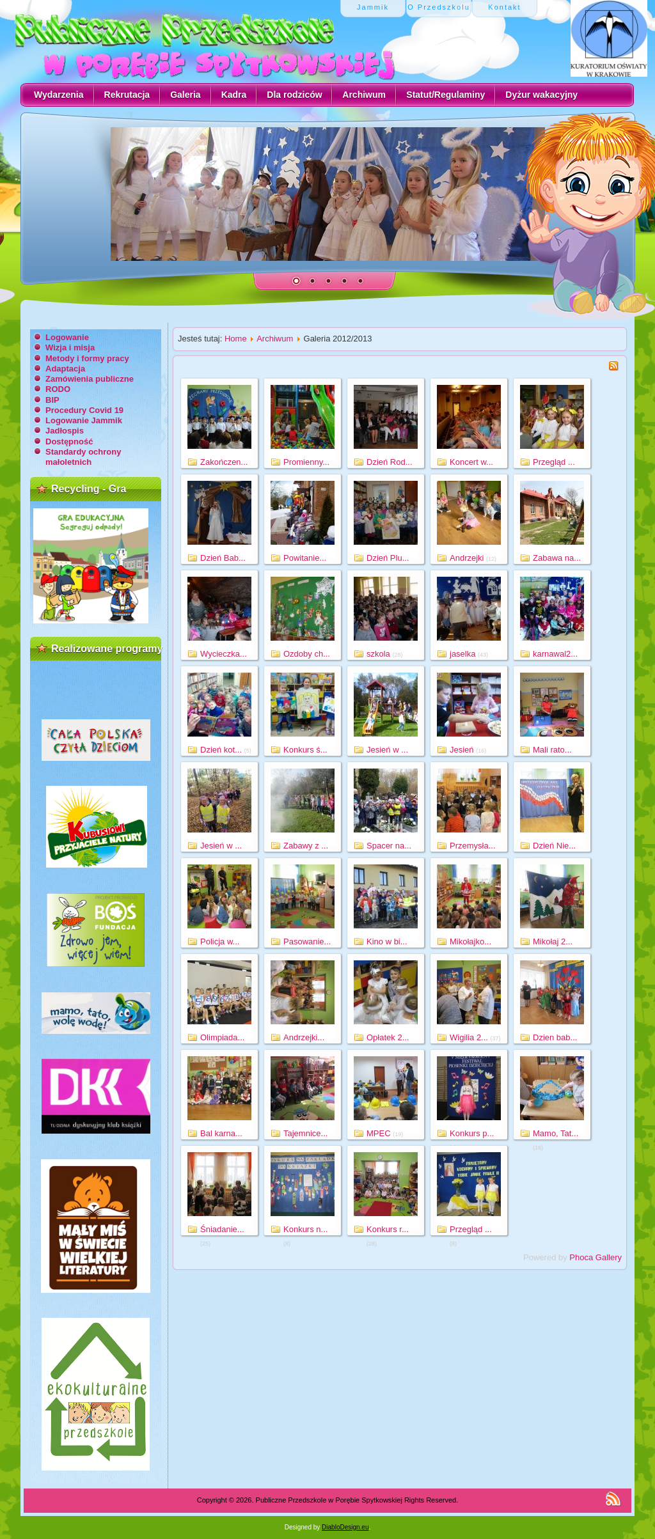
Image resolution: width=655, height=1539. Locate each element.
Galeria (185, 95)
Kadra (234, 95)
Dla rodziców (294, 95)
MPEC (379, 1133)
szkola (378, 654)
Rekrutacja (127, 95)
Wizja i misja (70, 347)
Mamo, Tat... (555, 1133)
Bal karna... (221, 1133)
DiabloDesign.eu (345, 1527)
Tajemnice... (305, 1133)
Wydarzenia (59, 95)
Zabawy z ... (305, 845)
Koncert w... (471, 462)
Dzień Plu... (388, 558)
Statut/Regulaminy (445, 95)
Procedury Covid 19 (84, 410)
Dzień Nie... (554, 845)
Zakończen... (224, 462)
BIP (52, 400)
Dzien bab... (555, 1037)
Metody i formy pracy (87, 358)
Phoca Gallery (595, 1257)
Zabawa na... (557, 558)
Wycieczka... (223, 654)
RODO (57, 389)
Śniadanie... (222, 1229)
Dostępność (69, 441)
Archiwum (364, 95)
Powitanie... (304, 558)
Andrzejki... (303, 1037)
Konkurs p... (472, 1133)
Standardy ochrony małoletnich (83, 457)
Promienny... (306, 462)
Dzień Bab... (223, 558)
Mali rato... (552, 749)
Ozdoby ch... (306, 654)
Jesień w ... (387, 749)
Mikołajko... (470, 941)
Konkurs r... (388, 1229)
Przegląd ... (554, 462)
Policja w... (219, 941)
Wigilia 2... (469, 1037)
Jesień (462, 749)
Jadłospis (64, 430)
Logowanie (67, 337)
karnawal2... (555, 654)
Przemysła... (473, 845)
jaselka (462, 654)
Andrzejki (467, 558)
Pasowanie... (307, 941)
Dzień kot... (221, 749)
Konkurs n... (305, 1229)
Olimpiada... (222, 1037)
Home (236, 338)
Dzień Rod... (390, 462)
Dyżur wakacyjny (541, 95)
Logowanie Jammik (83, 420)
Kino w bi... (387, 941)
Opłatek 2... (388, 1037)
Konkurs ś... (305, 749)
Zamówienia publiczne (89, 379)
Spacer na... (389, 845)
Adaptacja (65, 368)
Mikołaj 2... (552, 941)
